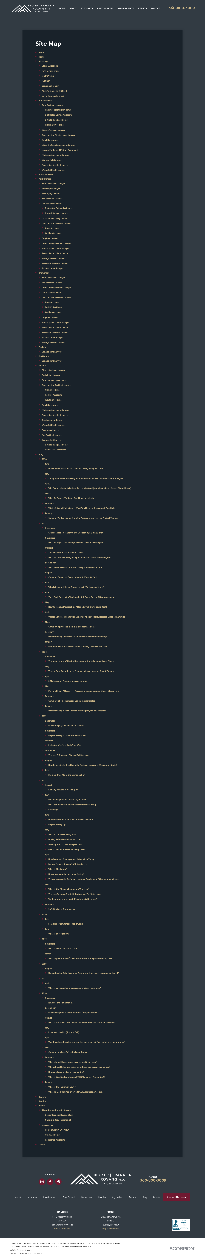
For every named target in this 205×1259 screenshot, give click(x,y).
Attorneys (43, 61)
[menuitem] (13, 1253)
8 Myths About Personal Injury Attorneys (67, 681)
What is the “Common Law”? (62, 1086)
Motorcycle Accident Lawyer (55, 155)
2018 (44, 963)
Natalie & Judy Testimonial (58, 1119)
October (49, 547)
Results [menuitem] (142, 8)
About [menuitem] (73, 8)
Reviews (42, 1097)
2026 (44, 459)
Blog (41, 454)
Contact (42, 1144)
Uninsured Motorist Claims (58, 109)
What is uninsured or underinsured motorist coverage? (74, 988)
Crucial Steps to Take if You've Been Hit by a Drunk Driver (75, 532)
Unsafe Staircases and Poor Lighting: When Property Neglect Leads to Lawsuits (86, 616)
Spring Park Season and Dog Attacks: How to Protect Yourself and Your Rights (85, 478)
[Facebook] (50, 1181)
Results (42, 1101)
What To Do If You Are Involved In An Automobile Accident (75, 1091)
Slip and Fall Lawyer (51, 160)
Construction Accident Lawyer (56, 223)
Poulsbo (42, 347)
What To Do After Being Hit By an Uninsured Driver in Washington (79, 557)
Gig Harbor (44, 356)
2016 (44, 993)
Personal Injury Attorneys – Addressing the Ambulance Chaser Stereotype (83, 691)
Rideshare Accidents (54, 124)
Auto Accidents (52, 1134)
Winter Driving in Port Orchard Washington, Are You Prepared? (77, 710)
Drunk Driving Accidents (56, 119)
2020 (44, 914)
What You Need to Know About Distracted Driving (72, 804)
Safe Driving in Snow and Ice (61, 909)
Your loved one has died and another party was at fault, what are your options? (86, 1042)
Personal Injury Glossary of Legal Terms (67, 799)
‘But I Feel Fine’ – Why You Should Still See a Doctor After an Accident (81, 597)
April (47, 483)
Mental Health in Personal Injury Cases (66, 849)
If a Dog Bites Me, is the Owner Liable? (66, 774)
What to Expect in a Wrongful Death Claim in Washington (75, 542)
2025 (44, 523)
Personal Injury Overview (57, 1129)
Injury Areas (47, 1125)
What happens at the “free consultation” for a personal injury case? (80, 958)
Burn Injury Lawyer (50, 193)
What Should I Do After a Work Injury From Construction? (75, 567)
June (47, 463)
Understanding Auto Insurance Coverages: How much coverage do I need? (83, 973)
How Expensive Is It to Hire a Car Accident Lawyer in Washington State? (82, 765)
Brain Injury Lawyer (51, 188)
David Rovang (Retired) (53, 96)
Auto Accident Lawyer (52, 105)
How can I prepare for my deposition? (66, 1072)
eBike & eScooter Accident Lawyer (58, 145)
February (49, 503)
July (47, 582)
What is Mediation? (57, 869)
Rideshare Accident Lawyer (55, 263)
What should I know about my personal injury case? (72, 1062)
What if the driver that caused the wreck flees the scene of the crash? (82, 1022)
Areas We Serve (46, 174)
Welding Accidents (53, 233)
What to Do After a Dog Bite (62, 834)
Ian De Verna (48, 75)
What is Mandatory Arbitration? (63, 948)
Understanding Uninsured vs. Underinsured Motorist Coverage (77, 636)
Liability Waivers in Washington (63, 789)
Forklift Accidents (53, 307)
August (48, 572)
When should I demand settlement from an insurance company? (79, 1067)
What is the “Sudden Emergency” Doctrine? (68, 889)
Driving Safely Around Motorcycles (64, 839)
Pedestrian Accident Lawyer (55, 165)
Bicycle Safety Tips (57, 824)
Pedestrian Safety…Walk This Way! (64, 745)
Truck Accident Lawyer (52, 268)
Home (41, 52)
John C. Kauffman (50, 70)
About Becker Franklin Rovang (56, 1110)
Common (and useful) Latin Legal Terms (67, 1052)
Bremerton (44, 272)
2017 (44, 978)
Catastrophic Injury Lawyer (55, 218)
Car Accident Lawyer (51, 203)
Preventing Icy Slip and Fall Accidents (66, 725)
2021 (44, 780)
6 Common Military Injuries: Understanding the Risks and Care (77, 646)
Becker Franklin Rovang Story (59, 1115)
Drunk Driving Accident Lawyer (56, 243)
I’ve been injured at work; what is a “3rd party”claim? (73, 1012)
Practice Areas (45, 100)
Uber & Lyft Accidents (55, 449)
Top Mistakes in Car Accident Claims (65, 552)
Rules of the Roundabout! (60, 1002)
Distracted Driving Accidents (58, 114)
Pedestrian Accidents (55, 1139)
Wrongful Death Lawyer (53, 170)
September (50, 562)
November (50, 537)
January (48, 513)
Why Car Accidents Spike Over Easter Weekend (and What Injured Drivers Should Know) (89, 488)
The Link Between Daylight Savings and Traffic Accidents (75, 894)
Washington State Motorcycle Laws (65, 844)
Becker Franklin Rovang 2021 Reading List (68, 864)
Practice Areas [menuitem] (105, 8)
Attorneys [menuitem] (87, 8)
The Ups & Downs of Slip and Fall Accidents (69, 755)
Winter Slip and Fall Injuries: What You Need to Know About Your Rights (82, 508)
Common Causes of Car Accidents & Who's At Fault (73, 577)
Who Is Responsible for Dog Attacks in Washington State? (76, 587)
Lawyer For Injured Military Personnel (60, 150)
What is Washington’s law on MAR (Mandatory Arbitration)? (76, 1077)
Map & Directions (62, 1228)
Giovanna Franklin (50, 85)
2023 (44, 716)
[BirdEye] (58, 1181)
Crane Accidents (53, 228)
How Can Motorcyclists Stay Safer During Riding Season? (75, 468)
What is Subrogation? (58, 933)
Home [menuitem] (62, 8)
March (48, 493)
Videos (42, 1105)
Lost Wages (53, 809)
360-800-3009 (182, 8)
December (50, 528)
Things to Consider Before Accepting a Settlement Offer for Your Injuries (83, 879)
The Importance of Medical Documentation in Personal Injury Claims (81, 661)
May (47, 473)
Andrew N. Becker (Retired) (54, 90)
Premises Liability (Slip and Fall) (63, 1032)
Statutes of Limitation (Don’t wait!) (65, 923)
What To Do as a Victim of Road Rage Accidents (71, 498)
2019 (44, 939)
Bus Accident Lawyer (52, 198)
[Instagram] (42, 1181)
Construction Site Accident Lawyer (58, 135)
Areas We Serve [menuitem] (126, 8)
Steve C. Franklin (50, 65)
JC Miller (46, 80)
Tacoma (42, 365)
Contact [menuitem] (155, 8)
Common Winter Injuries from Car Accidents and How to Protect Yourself (83, 518)
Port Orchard (45, 178)
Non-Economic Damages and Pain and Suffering (71, 859)
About (41, 56)
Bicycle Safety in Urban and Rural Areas (67, 735)
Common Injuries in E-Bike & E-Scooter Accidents (72, 626)
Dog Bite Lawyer (50, 140)
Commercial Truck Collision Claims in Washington (71, 700)
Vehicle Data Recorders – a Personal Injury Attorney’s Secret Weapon (81, 671)
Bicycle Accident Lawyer (53, 130)
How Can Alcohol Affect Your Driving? (66, 874)
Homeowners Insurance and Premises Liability (70, 819)
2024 (44, 652)
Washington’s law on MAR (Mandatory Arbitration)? (72, 899)
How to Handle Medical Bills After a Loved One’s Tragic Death (77, 606)
